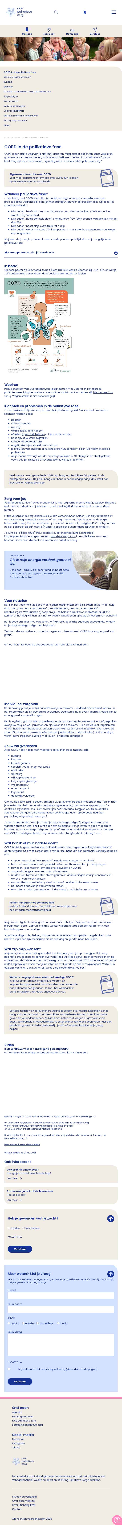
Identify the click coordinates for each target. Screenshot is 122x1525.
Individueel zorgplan (15, 106)
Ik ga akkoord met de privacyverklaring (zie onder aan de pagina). (58, 1369)
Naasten (16, 137)
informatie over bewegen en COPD (58, 868)
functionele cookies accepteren (41, 644)
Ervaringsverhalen (23, 1416)
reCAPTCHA (15, 1237)
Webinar (8, 86)
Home (7, 137)
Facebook (18, 1439)
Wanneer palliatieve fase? (17, 77)
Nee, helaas (32, 1228)
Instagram (18, 1443)
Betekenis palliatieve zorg (27, 1425)
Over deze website (23, 1501)
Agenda (17, 1412)
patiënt (15, 1323)
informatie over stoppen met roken (71, 860)
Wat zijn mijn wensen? (16, 120)
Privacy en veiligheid (24, 1496)
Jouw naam (15, 1304)
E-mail (12, 1290)
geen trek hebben (34, 434)
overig (63, 1323)
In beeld (8, 81)
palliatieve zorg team (63, 536)
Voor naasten (11, 101)
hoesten (16, 420)
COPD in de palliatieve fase (20, 72)
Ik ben (11, 1318)
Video (7, 125)
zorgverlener (46, 1323)
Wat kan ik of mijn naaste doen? (21, 115)
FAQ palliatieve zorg (24, 1420)
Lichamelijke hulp (14, 523)
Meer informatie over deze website (22, 1144)
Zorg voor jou (11, 96)
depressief (31, 441)
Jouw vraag (15, 1332)
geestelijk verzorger (36, 519)
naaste (29, 1323)
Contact (17, 1509)
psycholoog (17, 519)
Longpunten (48, 833)
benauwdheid (49, 410)
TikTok (16, 1447)
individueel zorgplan (98, 725)
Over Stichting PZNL (24, 1505)
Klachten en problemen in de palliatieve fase (27, 91)
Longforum (94, 833)
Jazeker (15, 1228)
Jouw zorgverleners (14, 110)
